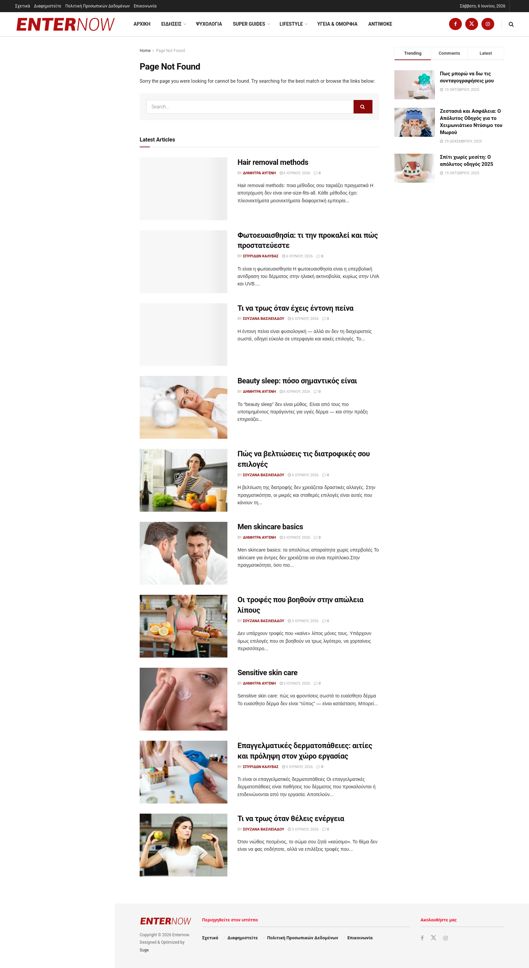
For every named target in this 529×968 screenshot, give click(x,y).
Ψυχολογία (209, 24)
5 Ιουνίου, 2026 (295, 537)
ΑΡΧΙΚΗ (142, 24)
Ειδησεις (171, 24)
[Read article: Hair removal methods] (183, 188)
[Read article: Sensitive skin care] (183, 699)
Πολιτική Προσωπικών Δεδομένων (97, 6)
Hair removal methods (37, 90)
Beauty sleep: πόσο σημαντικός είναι (297, 381)
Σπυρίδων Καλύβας (260, 256)
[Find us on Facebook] (455, 24)
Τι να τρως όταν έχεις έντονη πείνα (296, 308)
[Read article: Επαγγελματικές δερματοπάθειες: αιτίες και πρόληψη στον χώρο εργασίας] (183, 772)
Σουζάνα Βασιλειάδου (263, 318)
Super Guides (249, 24)
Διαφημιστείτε (47, 6)
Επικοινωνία (145, 6)
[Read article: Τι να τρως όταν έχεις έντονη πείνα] (183, 334)
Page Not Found (170, 50)
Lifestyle (291, 24)
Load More (57, 520)
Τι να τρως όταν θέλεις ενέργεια (70, 409)
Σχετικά (22, 6)
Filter (99, 43)
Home (145, 50)
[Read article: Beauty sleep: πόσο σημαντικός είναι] (183, 407)
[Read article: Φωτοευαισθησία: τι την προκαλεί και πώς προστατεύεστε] (183, 261)
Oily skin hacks (50, 445)
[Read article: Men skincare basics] (183, 553)
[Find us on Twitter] (471, 24)
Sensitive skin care (55, 335)
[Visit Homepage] (65, 24)
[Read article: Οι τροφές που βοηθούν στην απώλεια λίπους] (183, 626)
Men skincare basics (56, 263)
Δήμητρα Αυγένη (259, 173)
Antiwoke (380, 24)
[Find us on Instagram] (487, 24)
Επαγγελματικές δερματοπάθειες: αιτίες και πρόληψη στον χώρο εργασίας (72, 377)
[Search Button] (511, 24)
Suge (144, 950)
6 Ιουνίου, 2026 (295, 173)
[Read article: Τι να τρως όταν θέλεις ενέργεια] (183, 845)
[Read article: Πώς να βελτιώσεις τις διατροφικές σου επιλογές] (183, 480)
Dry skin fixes (49, 481)
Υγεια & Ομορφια (337, 24)
